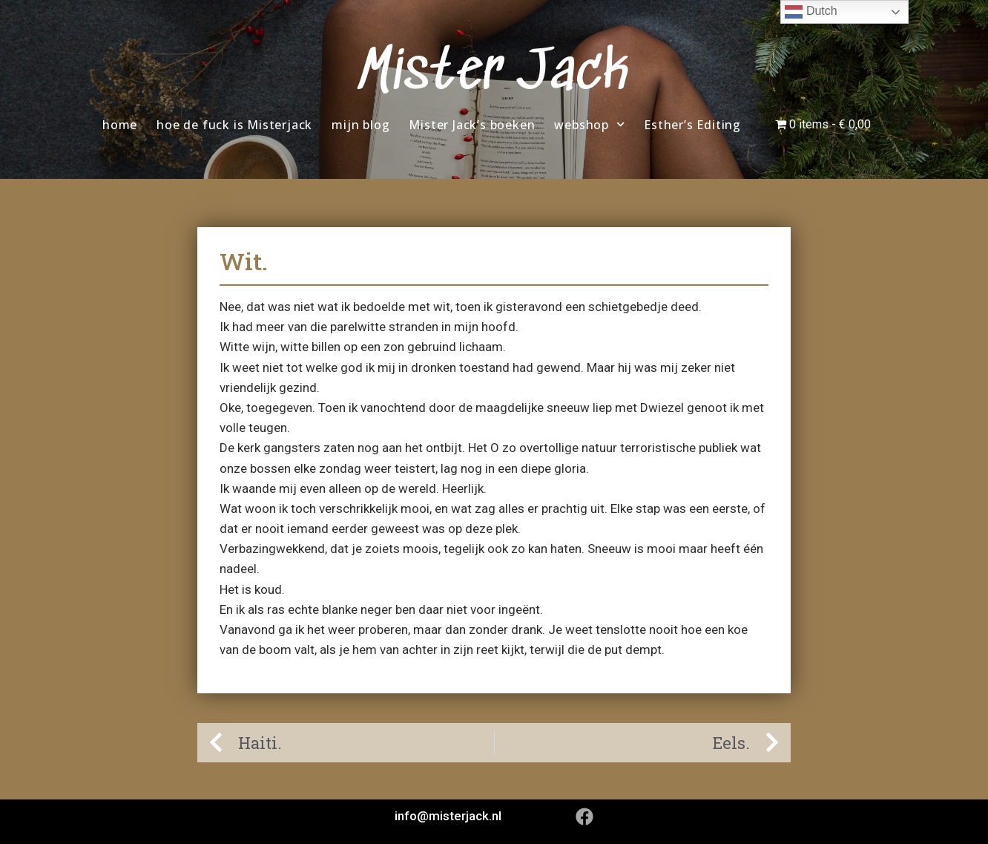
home (119, 125)
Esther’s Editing (692, 125)
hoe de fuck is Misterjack (234, 125)
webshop (589, 124)
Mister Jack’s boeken (472, 125)
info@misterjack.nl (448, 815)
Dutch (811, 12)
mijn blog (360, 125)
